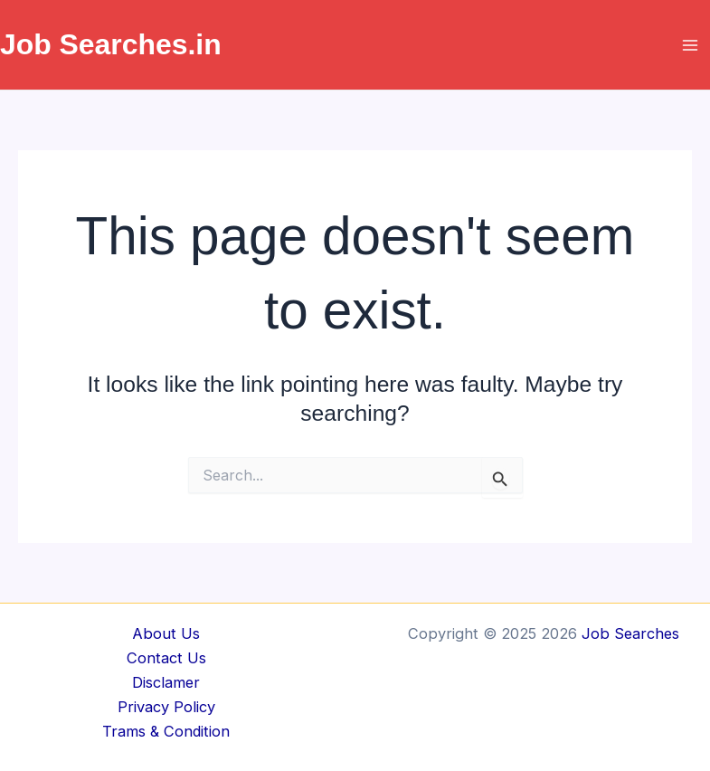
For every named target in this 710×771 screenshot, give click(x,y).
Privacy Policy (166, 707)
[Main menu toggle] (689, 44)
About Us (166, 633)
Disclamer (166, 682)
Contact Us (166, 658)
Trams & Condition (166, 731)
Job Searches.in (111, 44)
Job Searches (630, 633)
